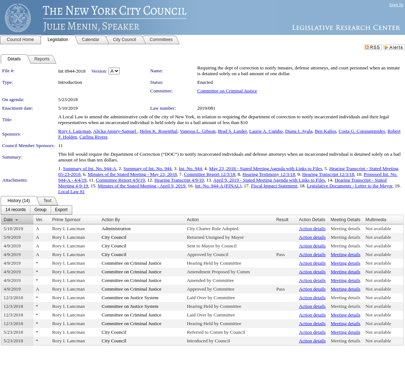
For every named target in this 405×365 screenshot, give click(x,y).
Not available (378, 228)
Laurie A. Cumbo (266, 131)
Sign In (396, 4)
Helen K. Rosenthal (159, 131)
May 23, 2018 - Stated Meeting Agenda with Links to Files (265, 168)
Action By (111, 219)
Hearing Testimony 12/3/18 (269, 174)
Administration (116, 228)
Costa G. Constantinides (362, 131)
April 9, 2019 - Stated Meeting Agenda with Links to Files (269, 180)
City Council (114, 237)
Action (193, 219)
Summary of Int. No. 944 (147, 168)
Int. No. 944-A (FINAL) (218, 185)
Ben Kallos (325, 131)
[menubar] (36, 210)
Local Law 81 (71, 191)
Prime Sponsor (66, 219)
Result (282, 219)
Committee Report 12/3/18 (209, 174)
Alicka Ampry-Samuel (115, 131)
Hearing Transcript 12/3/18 (328, 174)
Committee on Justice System (130, 297)
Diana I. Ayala (298, 131)
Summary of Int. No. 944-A (89, 168)
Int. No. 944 (190, 168)
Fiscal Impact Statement (274, 185)
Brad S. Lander (232, 131)
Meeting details (345, 228)
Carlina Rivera (93, 137)
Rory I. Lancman (74, 131)
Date (8, 219)
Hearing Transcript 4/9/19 (179, 180)
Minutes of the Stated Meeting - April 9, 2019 (141, 185)
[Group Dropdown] (40, 210)
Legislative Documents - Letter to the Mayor (349, 185)
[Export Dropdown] (61, 210)
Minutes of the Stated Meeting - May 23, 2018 (132, 174)
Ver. (39, 219)
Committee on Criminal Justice (227, 90)
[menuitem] (15, 210)
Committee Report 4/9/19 (120, 180)
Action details (312, 228)
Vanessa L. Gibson (198, 131)
